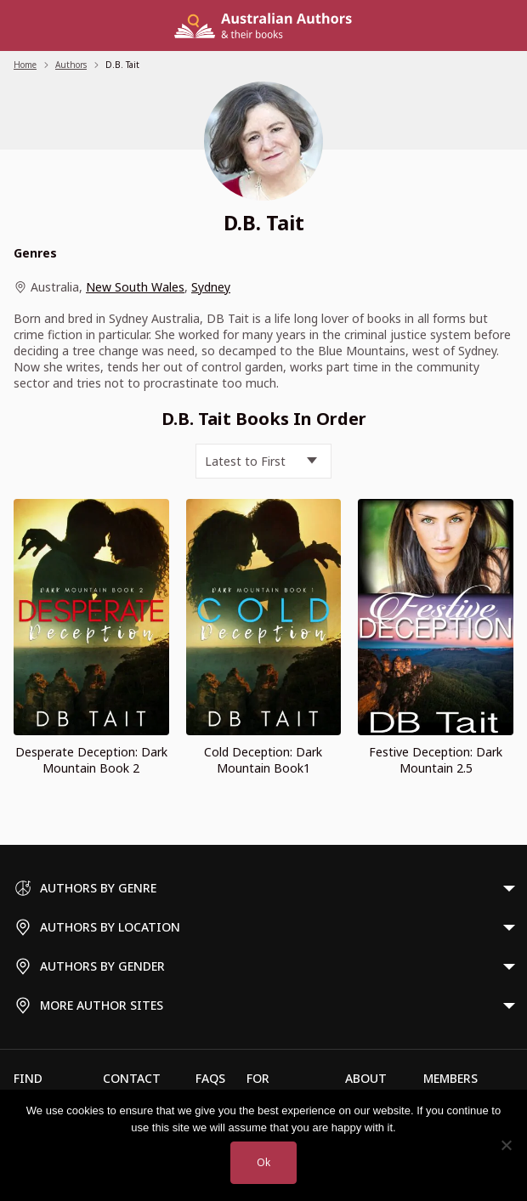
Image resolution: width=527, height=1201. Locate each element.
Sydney (210, 287)
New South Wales (135, 287)
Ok (263, 1162)
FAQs (210, 1078)
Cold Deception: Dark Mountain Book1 (263, 760)
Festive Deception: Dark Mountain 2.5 (435, 760)
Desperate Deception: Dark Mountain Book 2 (91, 760)
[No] (505, 1144)
